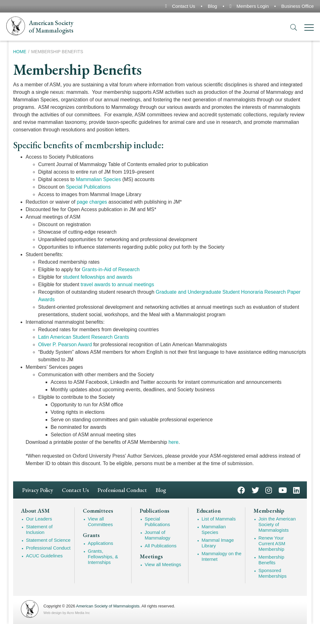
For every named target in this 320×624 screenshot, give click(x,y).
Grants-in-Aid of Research (111, 269)
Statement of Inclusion (39, 529)
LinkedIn (296, 489)
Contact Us (183, 6)
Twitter (255, 489)
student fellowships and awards (97, 277)
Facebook (241, 489)
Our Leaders (39, 518)
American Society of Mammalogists (107, 606)
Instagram (268, 489)
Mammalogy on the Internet (222, 556)
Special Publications (88, 187)
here (173, 442)
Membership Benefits (271, 559)
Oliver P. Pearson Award (65, 344)
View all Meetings (163, 564)
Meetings (151, 556)
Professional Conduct (122, 490)
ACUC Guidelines (44, 555)
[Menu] (309, 28)
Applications (100, 543)
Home (19, 51)
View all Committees (100, 521)
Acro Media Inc (78, 613)
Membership (268, 510)
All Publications (161, 545)
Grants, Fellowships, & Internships (103, 556)
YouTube (282, 489)
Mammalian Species (98, 179)
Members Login (253, 6)
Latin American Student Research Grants (83, 337)
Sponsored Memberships (272, 573)
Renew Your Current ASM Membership (271, 543)
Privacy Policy (37, 490)
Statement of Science (48, 540)
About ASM (35, 510)
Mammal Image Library (218, 542)
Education (209, 510)
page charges (92, 202)
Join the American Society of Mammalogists (277, 524)
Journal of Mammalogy (157, 535)
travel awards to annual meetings (117, 284)
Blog (212, 6)
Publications (154, 510)
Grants (91, 535)
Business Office (297, 6)
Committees (98, 510)
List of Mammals (219, 518)
